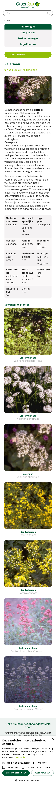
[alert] (28, 760)
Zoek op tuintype (28, 38)
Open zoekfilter (16, 54)
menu (5, 5)
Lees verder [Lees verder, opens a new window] (20, 757)
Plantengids (28, 26)
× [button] (53, 739)
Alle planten (28, 32)
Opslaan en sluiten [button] (16, 773)
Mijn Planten (28, 44)
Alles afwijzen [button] (42, 773)
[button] (28, 780)
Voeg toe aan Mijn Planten (22, 69)
